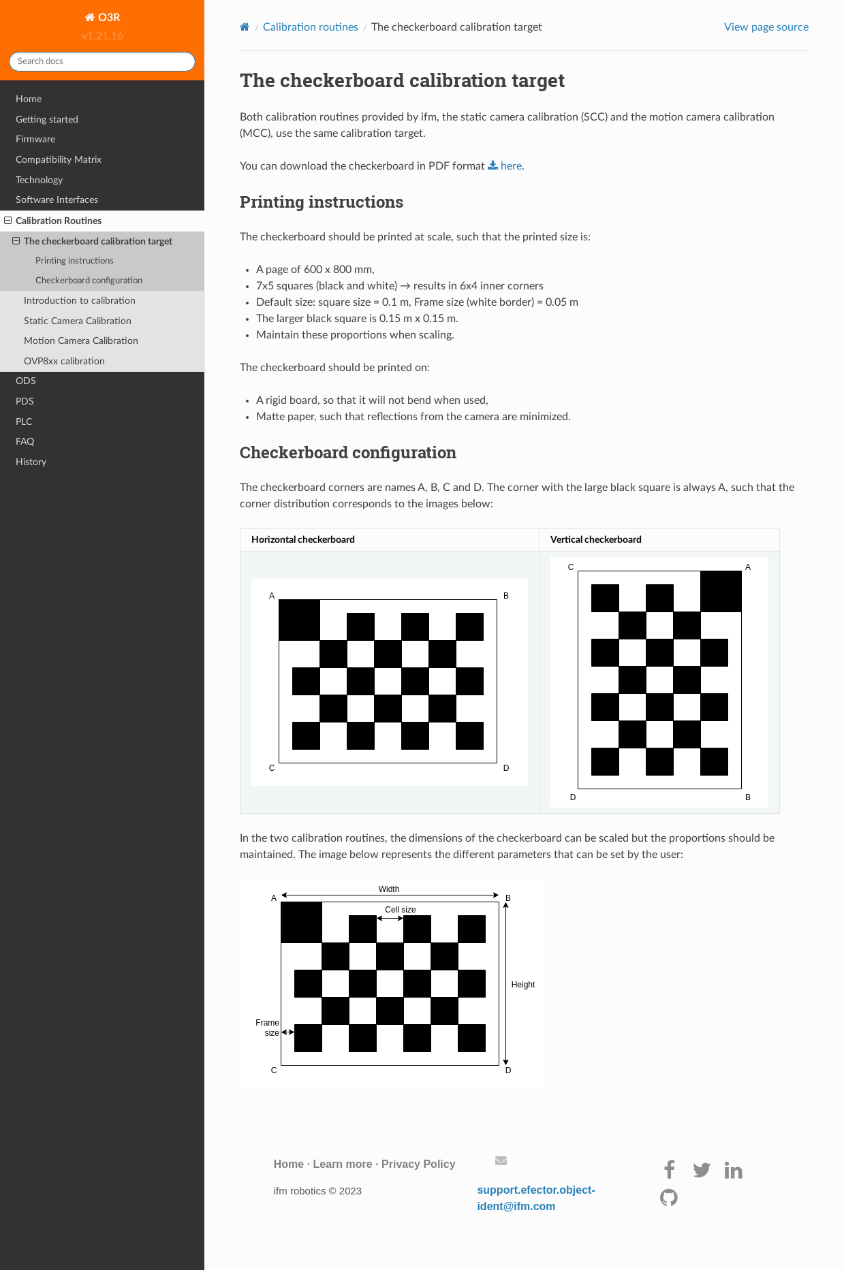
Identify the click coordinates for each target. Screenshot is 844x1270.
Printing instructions (74, 261)
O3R (107, 17)
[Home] (245, 27)
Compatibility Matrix (58, 160)
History (31, 462)
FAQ (25, 441)
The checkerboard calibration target (92, 242)
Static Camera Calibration (77, 321)
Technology (39, 180)
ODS (26, 381)
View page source (766, 27)
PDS (25, 401)
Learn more (343, 1164)
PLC (24, 422)
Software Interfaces (57, 200)
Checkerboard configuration (88, 280)
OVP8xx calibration (64, 361)
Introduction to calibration (80, 301)
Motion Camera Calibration (81, 341)
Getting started (47, 119)
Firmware (35, 139)
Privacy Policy (418, 1164)
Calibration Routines (52, 221)
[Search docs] (102, 62)
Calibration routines (310, 27)
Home (29, 99)
